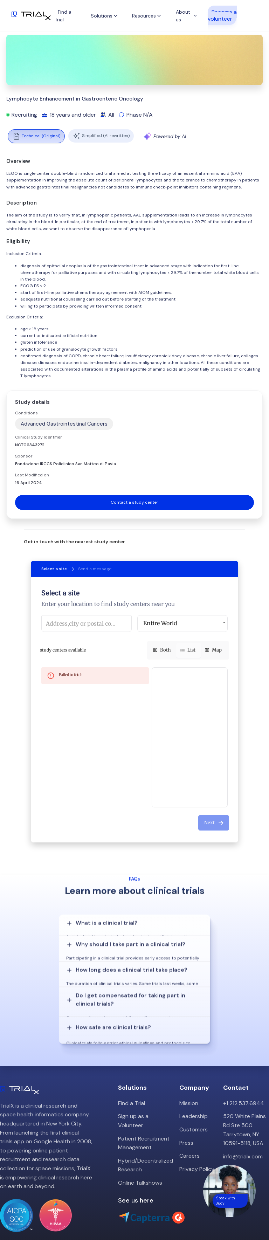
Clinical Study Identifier (38, 437)
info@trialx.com (243, 1124)
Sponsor (24, 456)
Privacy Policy (196, 1136)
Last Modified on (32, 475)
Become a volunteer (222, 15)
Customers (193, 1097)
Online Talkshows (140, 1150)
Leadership (193, 1084)
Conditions (26, 413)
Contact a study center (134, 502)
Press (186, 1110)
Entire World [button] (160, 623)
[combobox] (86, 623)
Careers (189, 1123)
